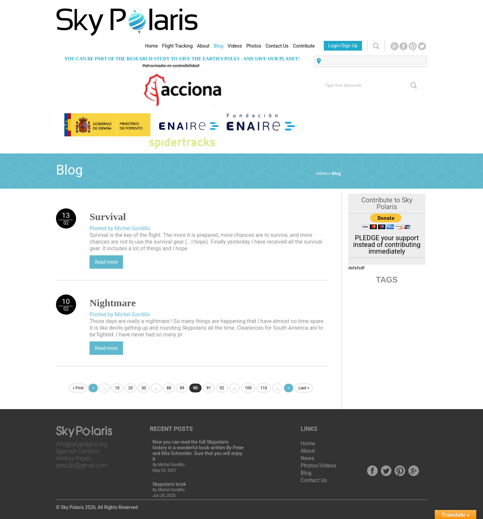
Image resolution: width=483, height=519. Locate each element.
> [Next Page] (289, 388)
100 (248, 388)
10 (117, 388)
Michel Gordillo (171, 464)
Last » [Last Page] (303, 388)
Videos (235, 46)
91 (208, 388)
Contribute (304, 46)
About (203, 46)
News (307, 458)
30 (143, 388)
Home (151, 46)
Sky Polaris (72, 507)
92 (222, 388)
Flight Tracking (177, 46)
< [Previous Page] (93, 388)
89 (182, 388)
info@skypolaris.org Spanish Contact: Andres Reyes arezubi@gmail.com (82, 455)
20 (130, 388)
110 (263, 388)
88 (169, 388)
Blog (218, 46)
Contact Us (277, 46)
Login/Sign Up (343, 45)
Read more (106, 262)
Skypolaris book (169, 484)
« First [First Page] (78, 388)
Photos (253, 46)
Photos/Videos (318, 465)
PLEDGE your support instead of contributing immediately (387, 244)
